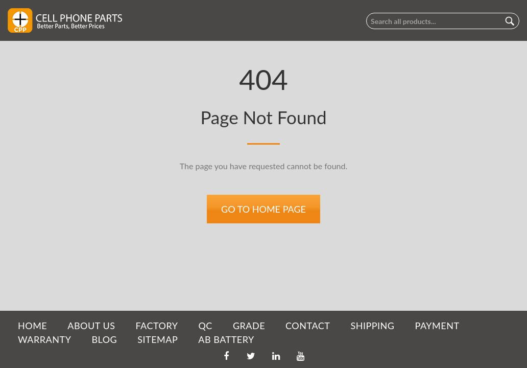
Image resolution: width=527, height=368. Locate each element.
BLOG (104, 339)
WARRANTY (44, 339)
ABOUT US (91, 325)
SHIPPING (372, 325)
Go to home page (263, 209)
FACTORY (156, 325)
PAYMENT (437, 325)
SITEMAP (157, 339)
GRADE (249, 325)
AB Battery (226, 339)
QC (205, 325)
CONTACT (307, 325)
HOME (32, 325)
